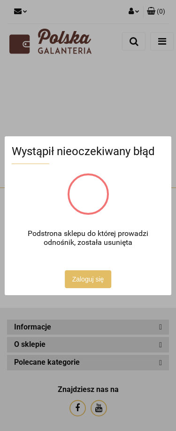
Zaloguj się (88, 279)
